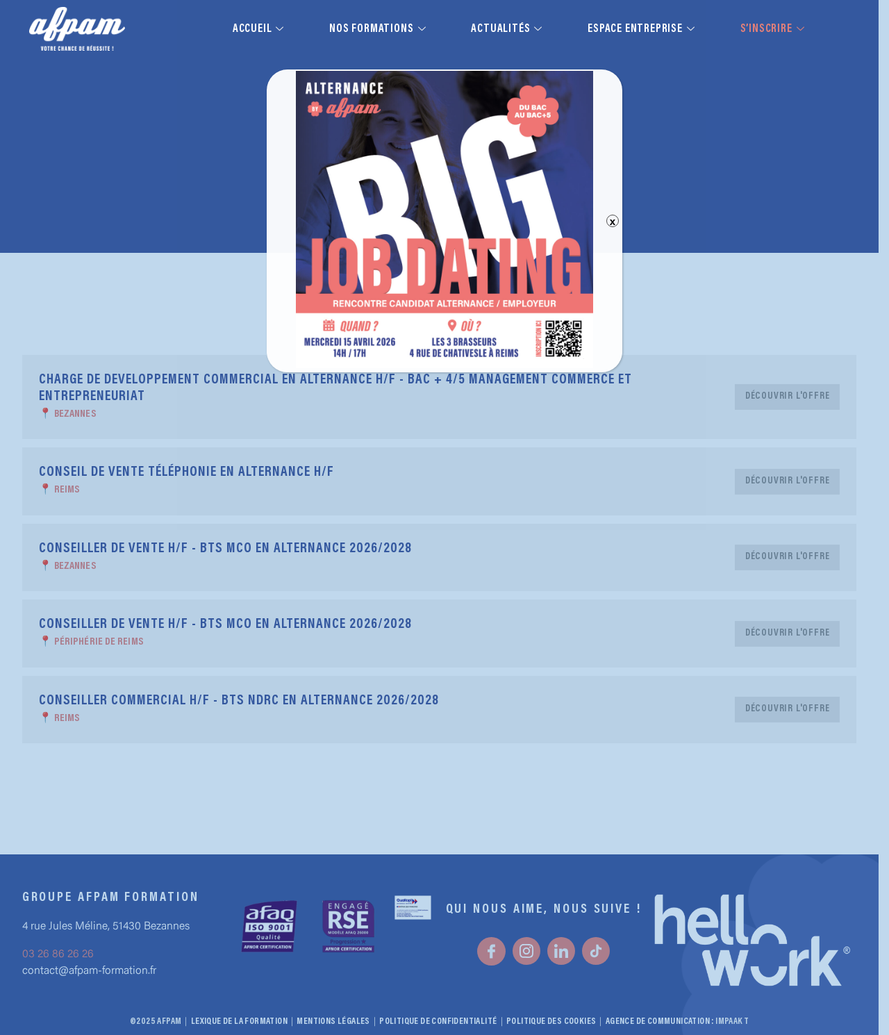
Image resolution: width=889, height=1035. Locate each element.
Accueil (260, 29)
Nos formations (379, 29)
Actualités (508, 29)
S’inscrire (774, 29)
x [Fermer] (612, 221)
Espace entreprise (643, 29)
